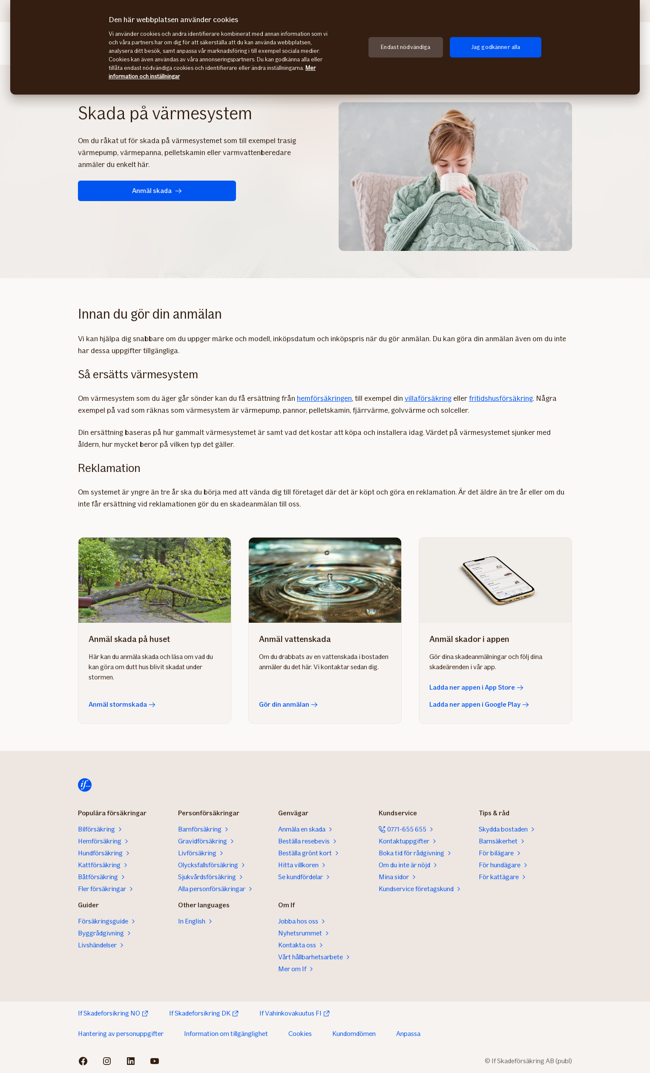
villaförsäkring (428, 398)
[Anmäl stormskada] (154, 580)
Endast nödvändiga (405, 47)
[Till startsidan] (85, 785)
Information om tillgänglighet (226, 1034)
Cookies (300, 1034)
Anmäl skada (133, 191)
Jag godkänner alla (496, 47)
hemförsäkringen (324, 398)
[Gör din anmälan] (325, 580)
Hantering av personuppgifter (121, 1034)
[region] (325, 47)
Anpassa (408, 1034)
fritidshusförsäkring (501, 398)
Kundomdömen (354, 1034)
